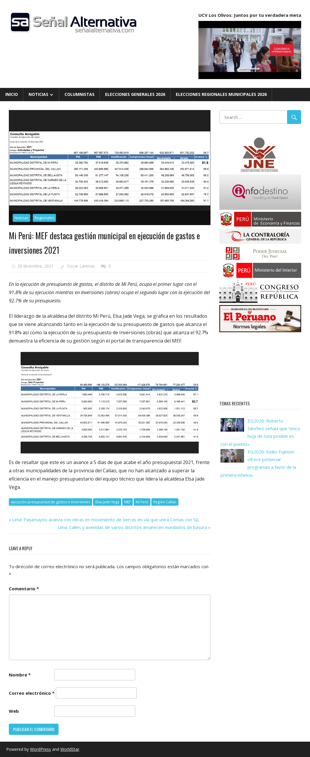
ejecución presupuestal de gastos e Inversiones (50, 501)
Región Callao (164, 501)
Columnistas (79, 94)
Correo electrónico (31, 693)
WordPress (40, 749)
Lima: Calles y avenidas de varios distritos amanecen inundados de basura (132, 527)
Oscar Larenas (81, 266)
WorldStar (69, 749)
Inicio (11, 94)
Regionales (44, 217)
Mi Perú (142, 501)
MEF (127, 501)
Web (14, 711)
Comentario (24, 588)
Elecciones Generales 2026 (135, 94)
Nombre (20, 675)
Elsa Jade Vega (107, 501)
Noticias (38, 94)
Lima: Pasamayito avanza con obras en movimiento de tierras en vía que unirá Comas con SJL (105, 519)
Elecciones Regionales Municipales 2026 (221, 94)
